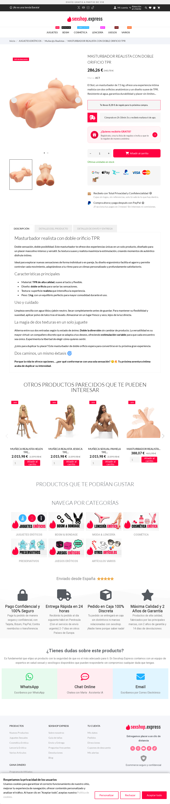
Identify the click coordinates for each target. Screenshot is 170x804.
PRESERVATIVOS (29, 561)
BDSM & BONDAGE (66, 534)
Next (162, 436)
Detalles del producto (53, 228)
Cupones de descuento (99, 747)
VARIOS (127, 30)
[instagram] (88, 7)
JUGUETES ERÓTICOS (29, 534)
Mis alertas (93, 752)
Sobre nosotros (56, 732)
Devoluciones (55, 752)
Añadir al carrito (137, 153)
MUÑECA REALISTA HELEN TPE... (26, 450)
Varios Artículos (17, 752)
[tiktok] (92, 7)
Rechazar (130, 795)
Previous (7, 436)
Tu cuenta (93, 725)
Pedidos (91, 737)
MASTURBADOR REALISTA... (143, 448)
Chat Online (85, 687)
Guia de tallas (55, 737)
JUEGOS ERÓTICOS (66, 561)
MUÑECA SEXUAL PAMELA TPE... (104, 450)
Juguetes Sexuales (18, 737)
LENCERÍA (98, 30)
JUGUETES (52, 30)
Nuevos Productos (19, 732)
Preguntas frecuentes (59, 747)
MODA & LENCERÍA (103, 534)
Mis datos (92, 732)
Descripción (21, 228)
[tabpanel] (46, 103)
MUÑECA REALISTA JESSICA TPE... (65, 450)
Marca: (91, 77)
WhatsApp (29, 687)
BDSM (66, 30)
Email (140, 687)
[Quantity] (18, 463)
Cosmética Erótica (18, 742)
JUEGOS (113, 30)
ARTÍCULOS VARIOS (104, 561)
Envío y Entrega (56, 742)
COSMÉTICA (81, 30)
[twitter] (78, 7)
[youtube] (83, 7)
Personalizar (106, 795)
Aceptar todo (154, 795)
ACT (97, 77)
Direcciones (93, 742)
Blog (50, 757)
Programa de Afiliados (20, 771)
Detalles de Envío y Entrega (95, 228)
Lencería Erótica (17, 747)
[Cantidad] (99, 153)
